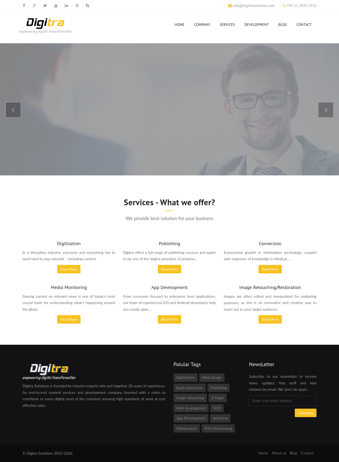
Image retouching (190, 397)
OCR (217, 408)
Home (180, 25)
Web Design (212, 377)
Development (256, 25)
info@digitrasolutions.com (254, 5)
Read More (68, 269)
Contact (303, 24)
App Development (191, 418)
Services (227, 25)
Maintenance (186, 428)
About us (279, 453)
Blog (282, 24)
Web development (191, 408)
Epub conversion (189, 387)
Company (202, 25)
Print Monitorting (218, 428)
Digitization (185, 377)
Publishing (218, 387)
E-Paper (217, 397)
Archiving (220, 418)
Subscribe (305, 412)
